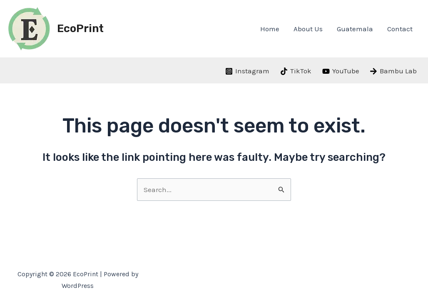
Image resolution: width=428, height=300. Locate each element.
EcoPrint (80, 28)
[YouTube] (340, 71)
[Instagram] (248, 71)
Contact (400, 29)
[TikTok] (295, 71)
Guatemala (355, 29)
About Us (308, 29)
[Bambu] (393, 71)
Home (269, 29)
